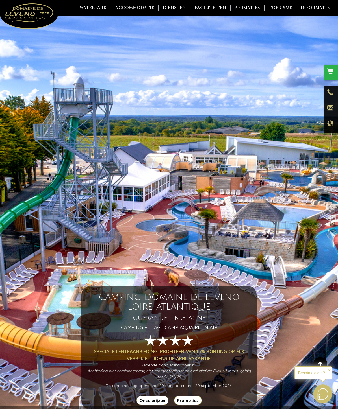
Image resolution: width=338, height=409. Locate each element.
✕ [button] (329, 370)
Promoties (188, 400)
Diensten (174, 7)
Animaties (247, 7)
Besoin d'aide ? (311, 373)
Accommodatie (134, 7)
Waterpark (93, 7)
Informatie (315, 7)
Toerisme (280, 7)
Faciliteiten (210, 7)
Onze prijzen (152, 400)
